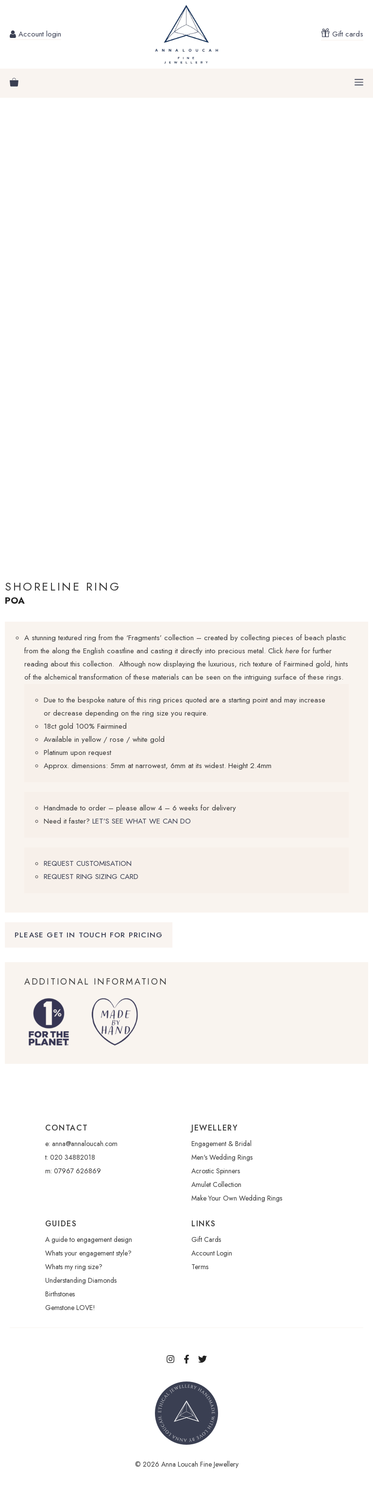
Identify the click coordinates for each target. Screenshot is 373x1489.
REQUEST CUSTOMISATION (88, 863)
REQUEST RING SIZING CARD (91, 876)
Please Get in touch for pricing (89, 935)
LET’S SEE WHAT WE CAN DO (141, 821)
